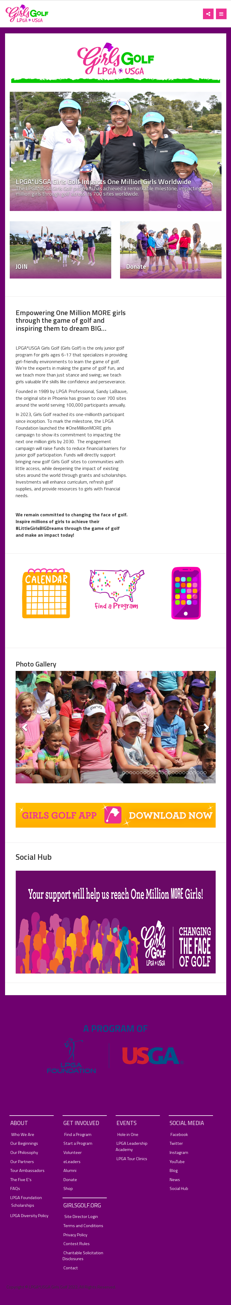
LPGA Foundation (26, 1198)
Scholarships (22, 1205)
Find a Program (77, 1135)
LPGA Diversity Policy (29, 1216)
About (19, 1123)
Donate (70, 1180)
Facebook (179, 1135)
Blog (174, 1171)
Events (127, 1123)
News (175, 1180)
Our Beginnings (24, 1143)
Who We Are (22, 1135)
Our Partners (22, 1162)
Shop (68, 1189)
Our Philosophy (24, 1153)
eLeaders (72, 1162)
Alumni (69, 1171)
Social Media (187, 1123)
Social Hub (179, 1189)
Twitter (176, 1143)
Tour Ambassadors (27, 1171)
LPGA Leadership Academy (132, 1146)
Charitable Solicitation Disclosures (83, 1256)
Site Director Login (81, 1217)
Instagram (179, 1153)
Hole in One (127, 1135)
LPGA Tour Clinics (132, 1159)
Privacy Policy (75, 1235)
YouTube (177, 1162)
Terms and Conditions (83, 1226)
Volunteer (72, 1153)
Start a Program (77, 1143)
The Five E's (21, 1180)
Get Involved (81, 1123)
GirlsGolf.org (82, 1205)
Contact (70, 1268)
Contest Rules (76, 1244)
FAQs (15, 1189)
